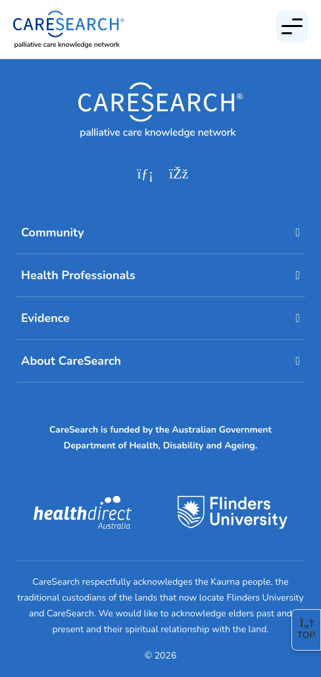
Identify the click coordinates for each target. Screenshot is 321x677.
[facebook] (178, 174)
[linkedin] (145, 174)
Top (306, 629)
